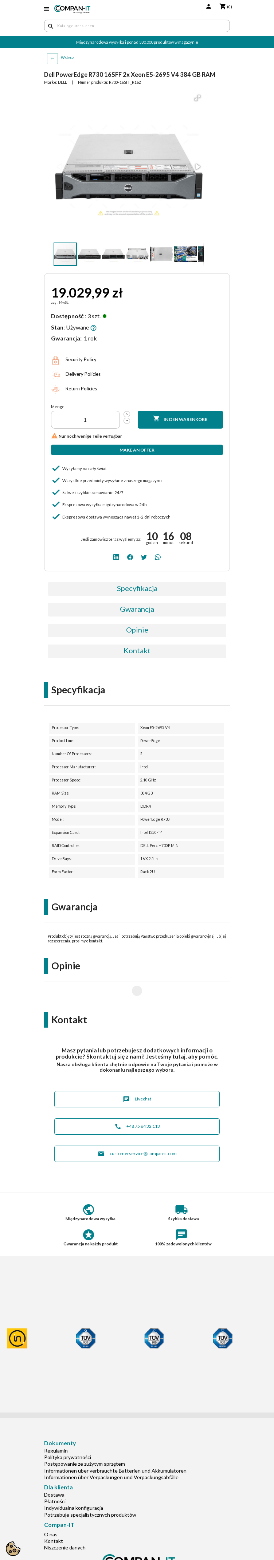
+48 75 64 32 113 (137, 1103)
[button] (197, 98)
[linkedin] (116, 556)
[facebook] (130, 556)
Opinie (137, 629)
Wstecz (67, 57)
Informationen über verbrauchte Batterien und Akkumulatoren (115, 1447)
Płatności (55, 1478)
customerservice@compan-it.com (137, 1130)
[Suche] (137, 26)
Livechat (137, 1075)
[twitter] (144, 556)
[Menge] (85, 420)
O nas (51, 1511)
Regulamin (56, 1427)
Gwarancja (137, 608)
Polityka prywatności (67, 1434)
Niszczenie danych (65, 1524)
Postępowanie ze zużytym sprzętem (84, 1440)
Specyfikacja (137, 588)
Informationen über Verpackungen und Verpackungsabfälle (111, 1454)
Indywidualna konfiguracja (73, 1484)
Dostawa (54, 1471)
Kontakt (137, 650)
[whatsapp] (158, 556)
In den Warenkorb (180, 419)
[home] (72, 9)
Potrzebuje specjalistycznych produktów (90, 1491)
